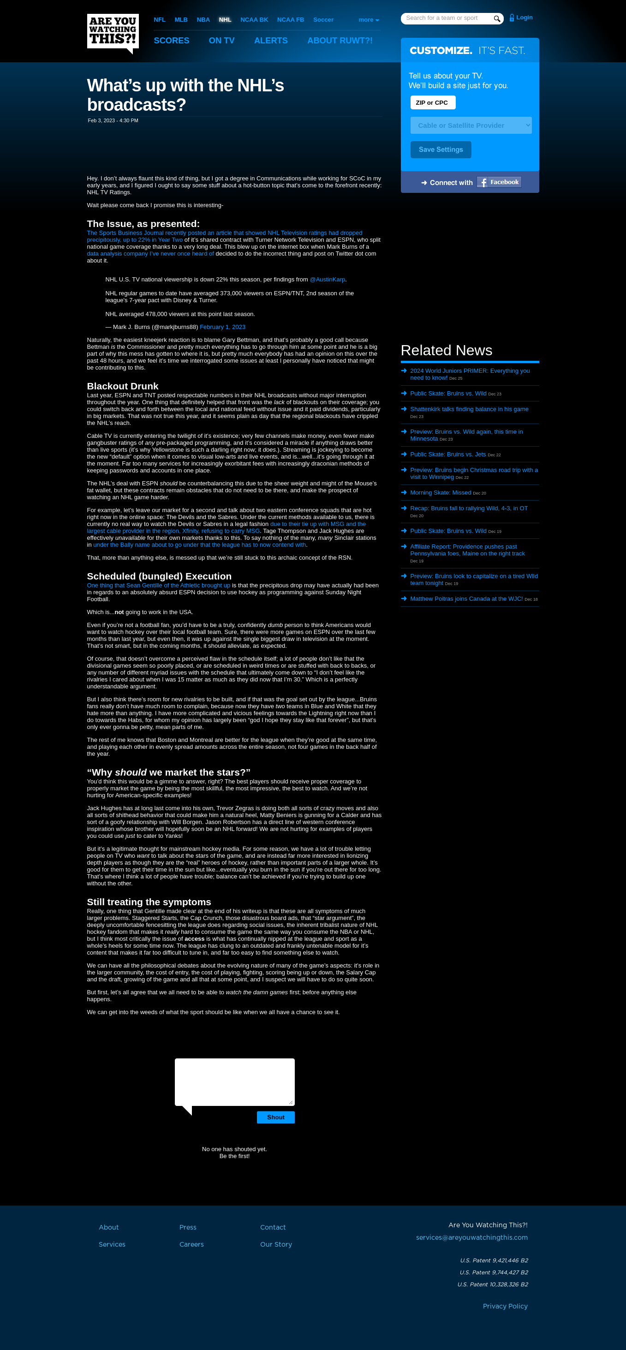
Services (112, 1245)
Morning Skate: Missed (441, 492)
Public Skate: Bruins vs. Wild (449, 393)
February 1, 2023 (222, 326)
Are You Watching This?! (113, 34)
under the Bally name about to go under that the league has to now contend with (199, 544)
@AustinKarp (327, 279)
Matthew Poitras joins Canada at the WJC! (467, 598)
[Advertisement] (470, 269)
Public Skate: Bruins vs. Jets (448, 454)
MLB (180, 19)
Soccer (322, 19)
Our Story (276, 1245)
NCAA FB (289, 19)
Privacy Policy (505, 1306)
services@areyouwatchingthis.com (472, 1238)
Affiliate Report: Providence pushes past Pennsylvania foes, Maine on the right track (468, 550)
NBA (203, 19)
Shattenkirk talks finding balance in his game (470, 409)
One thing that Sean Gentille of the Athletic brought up (159, 585)
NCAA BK (253, 19)
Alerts (274, 40)
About (345, 40)
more (366, 19)
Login (525, 17)
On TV (223, 40)
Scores (172, 40)
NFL (160, 19)
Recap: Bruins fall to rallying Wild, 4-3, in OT (469, 508)
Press (188, 1228)
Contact (273, 1228)
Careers (191, 1245)
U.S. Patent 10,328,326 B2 (492, 1284)
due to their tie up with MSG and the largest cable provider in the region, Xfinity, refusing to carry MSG (226, 527)
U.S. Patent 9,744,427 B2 (493, 1272)
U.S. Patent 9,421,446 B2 (494, 1260)
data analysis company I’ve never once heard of (150, 253)
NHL (225, 19)
